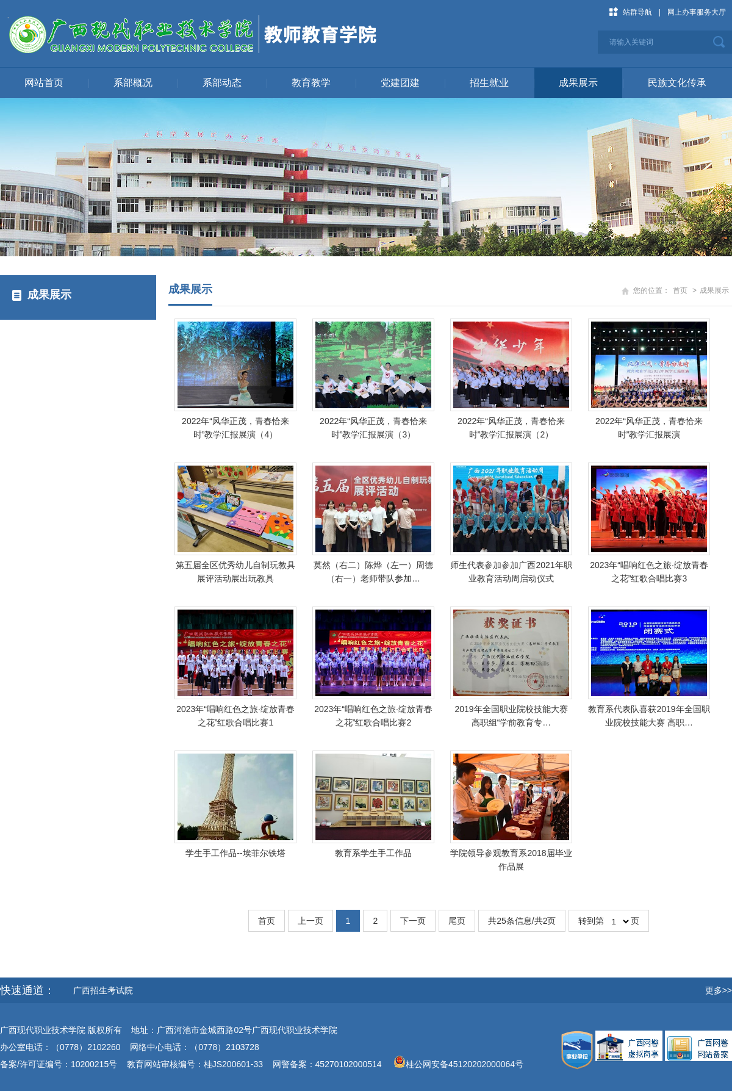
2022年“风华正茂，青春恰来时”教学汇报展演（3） (373, 427)
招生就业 (489, 82)
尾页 (456, 921)
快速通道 (22, 990)
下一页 (413, 921)
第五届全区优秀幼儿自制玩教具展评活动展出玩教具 (235, 571)
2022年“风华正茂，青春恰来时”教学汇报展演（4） (235, 427)
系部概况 (132, 82)
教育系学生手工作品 (373, 853)
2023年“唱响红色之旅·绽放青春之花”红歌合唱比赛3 (649, 571)
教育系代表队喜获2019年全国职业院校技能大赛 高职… (648, 715)
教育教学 (311, 82)
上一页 (310, 921)
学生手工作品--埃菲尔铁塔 (235, 853)
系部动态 (222, 82)
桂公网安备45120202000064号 (467, 1064)
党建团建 (400, 82)
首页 (680, 290)
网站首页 (43, 82)
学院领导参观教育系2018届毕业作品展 (511, 859)
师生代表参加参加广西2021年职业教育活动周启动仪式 (511, 571)
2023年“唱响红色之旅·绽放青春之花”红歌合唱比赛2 (373, 715)
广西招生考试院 (103, 990)
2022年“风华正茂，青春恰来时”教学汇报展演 (649, 427)
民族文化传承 (677, 82)
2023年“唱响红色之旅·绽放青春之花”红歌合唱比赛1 (235, 715)
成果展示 (578, 82)
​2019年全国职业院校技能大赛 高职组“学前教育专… (510, 715)
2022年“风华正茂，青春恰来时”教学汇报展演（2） (511, 427)
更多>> (718, 990)
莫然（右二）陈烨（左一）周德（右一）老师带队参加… (373, 571)
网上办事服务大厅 (696, 12)
